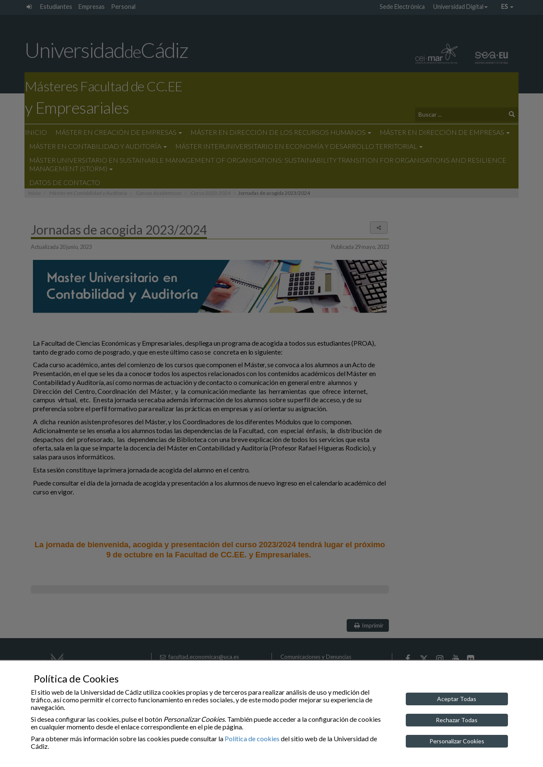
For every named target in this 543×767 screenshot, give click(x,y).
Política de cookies (252, 738)
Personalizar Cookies (456, 741)
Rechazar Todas (457, 719)
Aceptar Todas (456, 698)
